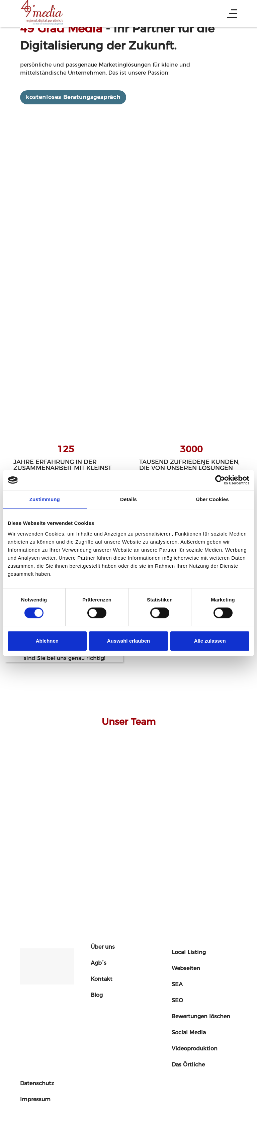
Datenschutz (37, 1083)
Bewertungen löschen (201, 1016)
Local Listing (189, 952)
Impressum (35, 1099)
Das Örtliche (188, 1064)
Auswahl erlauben (128, 641)
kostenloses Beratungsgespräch (73, 97)
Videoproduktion (195, 1048)
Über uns (103, 947)
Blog (97, 995)
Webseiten (186, 968)
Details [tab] (128, 499)
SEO (177, 1000)
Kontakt (101, 979)
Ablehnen (47, 641)
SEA (177, 984)
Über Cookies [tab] (212, 499)
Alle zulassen (210, 641)
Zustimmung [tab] (44, 499)
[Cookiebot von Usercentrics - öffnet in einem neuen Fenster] (220, 480)
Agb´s (98, 963)
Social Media (189, 1032)
